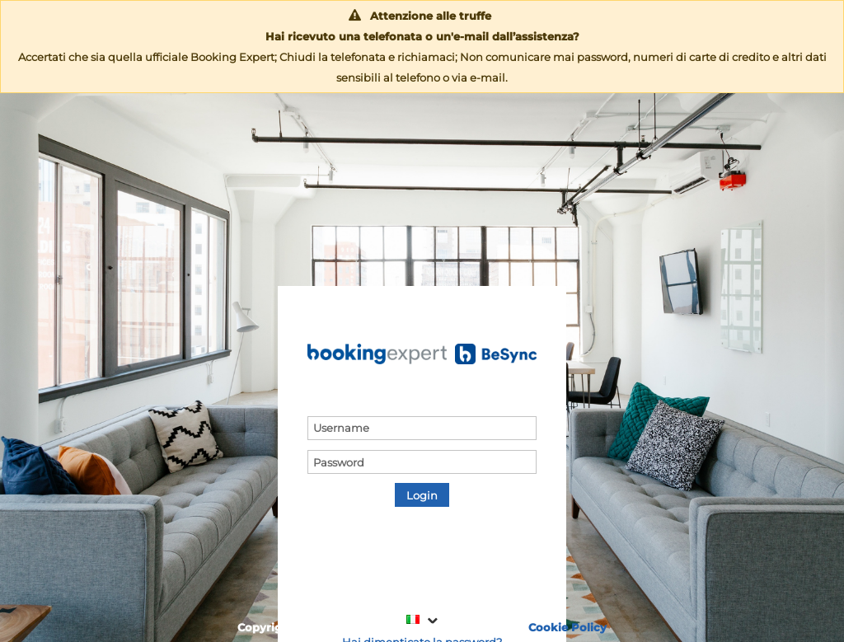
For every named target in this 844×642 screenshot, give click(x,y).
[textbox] (422, 428)
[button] (422, 495)
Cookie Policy (567, 627)
